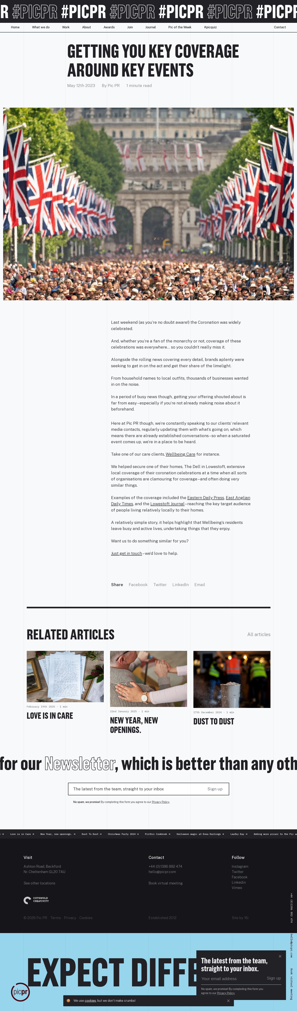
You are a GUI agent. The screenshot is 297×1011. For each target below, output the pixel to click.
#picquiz (210, 27)
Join (130, 27)
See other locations (39, 883)
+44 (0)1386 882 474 (165, 866)
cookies (90, 1001)
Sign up (215, 788)
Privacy (70, 918)
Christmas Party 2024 (125, 833)
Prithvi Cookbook (159, 833)
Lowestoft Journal (167, 503)
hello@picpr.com (162, 872)
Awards (109, 27)
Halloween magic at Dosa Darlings (202, 833)
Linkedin (239, 882)
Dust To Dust (213, 721)
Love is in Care (50, 715)
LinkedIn (180, 584)
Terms (55, 918)
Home (15, 27)
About (86, 27)
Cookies (86, 918)
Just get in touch (126, 553)
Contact (280, 27)
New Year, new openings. (134, 725)
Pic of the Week (179, 27)
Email (199, 584)
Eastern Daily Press (205, 497)
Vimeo (237, 888)
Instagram (240, 866)
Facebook (138, 584)
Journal (150, 27)
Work (66, 27)
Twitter (160, 584)
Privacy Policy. (161, 802)
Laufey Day (240, 833)
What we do (41, 27)
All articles (258, 634)
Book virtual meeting (166, 883)
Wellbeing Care (180, 454)
